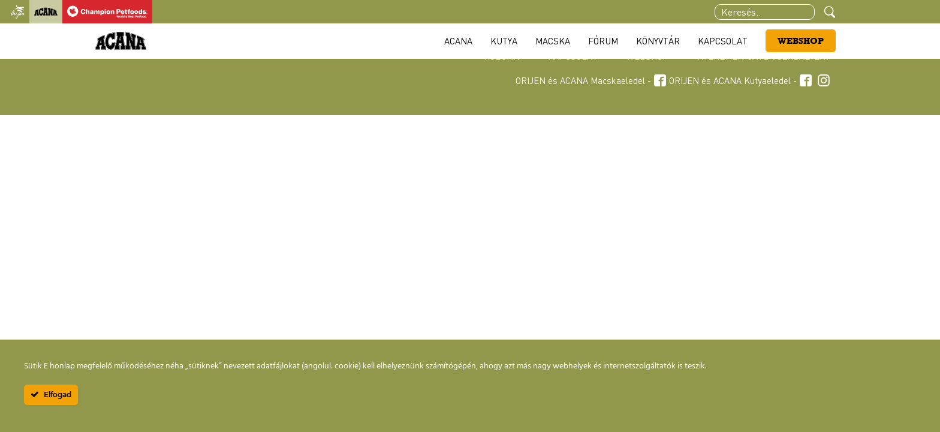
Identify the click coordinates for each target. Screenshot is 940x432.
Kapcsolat (723, 40)
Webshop (801, 40)
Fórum (603, 40)
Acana (458, 40)
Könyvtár (658, 40)
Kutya (503, 40)
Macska (552, 40)
